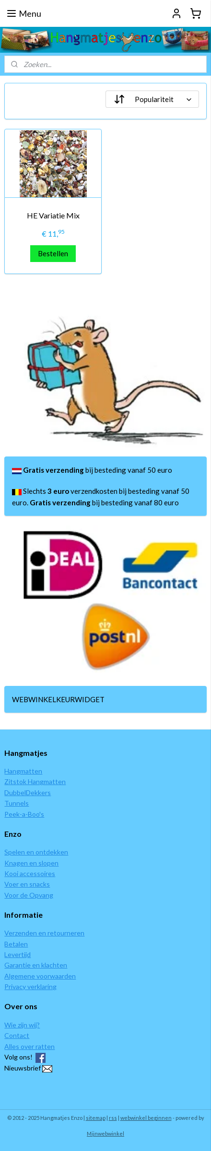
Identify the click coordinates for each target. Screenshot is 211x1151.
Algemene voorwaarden (40, 976)
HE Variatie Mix (53, 215)
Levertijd (17, 954)
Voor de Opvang (28, 895)
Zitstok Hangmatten (35, 781)
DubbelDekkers (27, 792)
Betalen (16, 944)
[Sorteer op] (152, 99)
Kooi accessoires (29, 873)
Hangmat (18, 771)
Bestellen (53, 253)
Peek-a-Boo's (24, 814)
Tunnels (16, 803)
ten (37, 771)
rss (113, 1118)
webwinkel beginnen (146, 1118)
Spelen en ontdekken (36, 852)
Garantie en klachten (35, 965)
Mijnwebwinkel (105, 1133)
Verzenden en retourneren (44, 933)
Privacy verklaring (30, 986)
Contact (16, 1035)
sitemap (96, 1118)
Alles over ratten (29, 1046)
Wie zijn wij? (22, 1025)
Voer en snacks (27, 884)
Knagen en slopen (31, 863)
